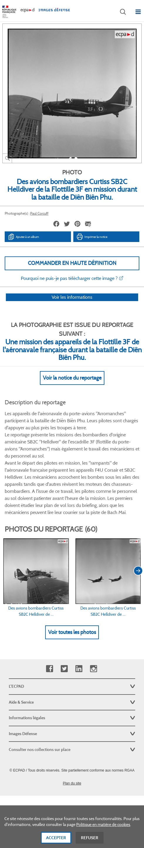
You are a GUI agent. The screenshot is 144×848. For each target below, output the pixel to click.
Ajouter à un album (23, 236)
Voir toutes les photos (72, 640)
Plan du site (72, 783)
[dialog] (72, 826)
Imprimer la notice (91, 236)
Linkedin (78, 668)
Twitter (64, 668)
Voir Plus (72, 520)
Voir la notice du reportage (72, 385)
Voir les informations (72, 305)
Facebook (49, 668)
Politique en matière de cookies (103, 824)
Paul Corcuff (39, 213)
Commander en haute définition (72, 263)
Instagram (93, 668)
